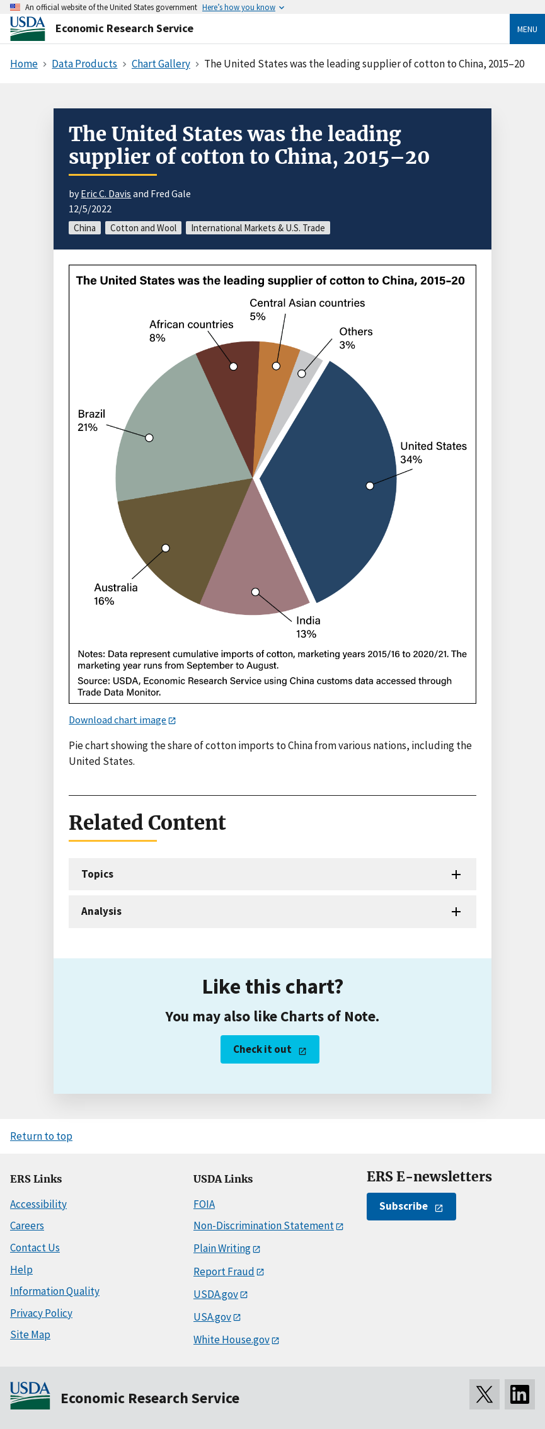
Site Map (30, 1334)
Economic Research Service (124, 28)
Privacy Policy (41, 1313)
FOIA (204, 1204)
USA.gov (212, 1317)
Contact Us (35, 1247)
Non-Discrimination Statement (263, 1225)
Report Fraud (224, 1271)
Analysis (101, 911)
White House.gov (231, 1339)
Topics (97, 874)
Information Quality (55, 1291)
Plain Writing (222, 1248)
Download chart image (117, 719)
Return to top (41, 1136)
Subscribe (403, 1206)
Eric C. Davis (106, 193)
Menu (527, 29)
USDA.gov (215, 1294)
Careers (27, 1225)
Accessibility (38, 1204)
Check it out (262, 1049)
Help (21, 1270)
